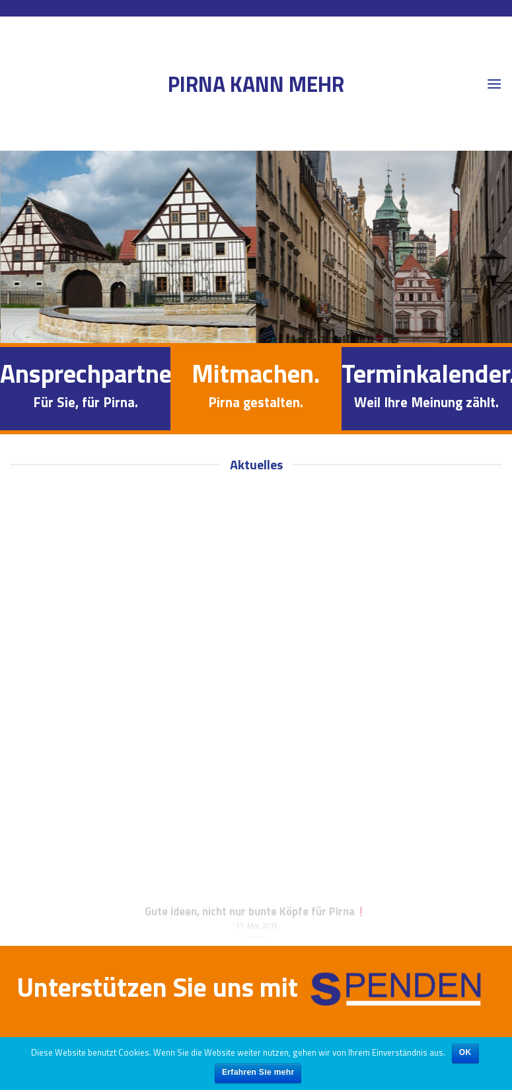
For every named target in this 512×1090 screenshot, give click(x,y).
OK (465, 1052)
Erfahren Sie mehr (258, 1072)
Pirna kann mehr (256, 84)
